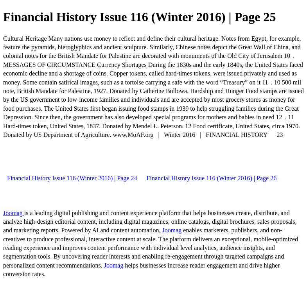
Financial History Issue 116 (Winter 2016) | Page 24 (72, 178)
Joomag (13, 213)
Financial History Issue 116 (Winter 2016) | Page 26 (212, 178)
